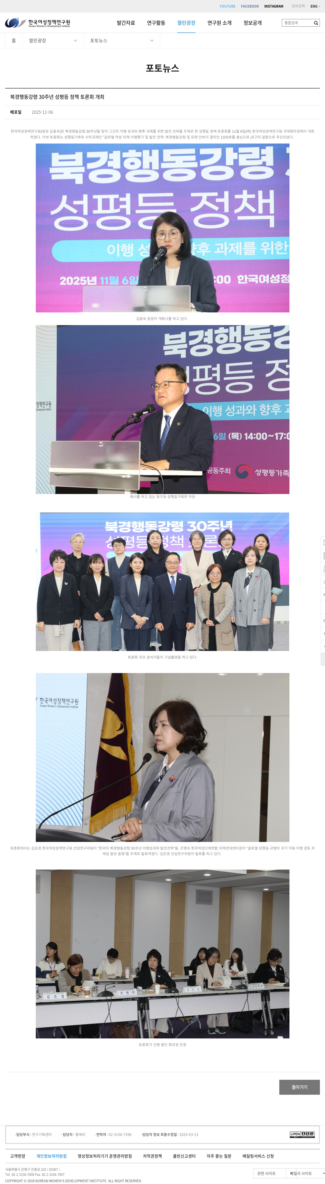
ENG (314, 6)
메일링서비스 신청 (258, 1156)
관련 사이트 (244, 1174)
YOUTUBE (228, 6)
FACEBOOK (250, 6)
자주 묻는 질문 (219, 1156)
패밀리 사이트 (292, 1174)
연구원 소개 (219, 22)
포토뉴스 (98, 40)
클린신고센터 (184, 1156)
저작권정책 (152, 1156)
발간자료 (126, 22)
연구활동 (156, 22)
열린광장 (186, 22)
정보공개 (252, 22)
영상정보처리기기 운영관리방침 (105, 1156)
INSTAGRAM (273, 6)
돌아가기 (298, 1087)
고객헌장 (17, 1156)
